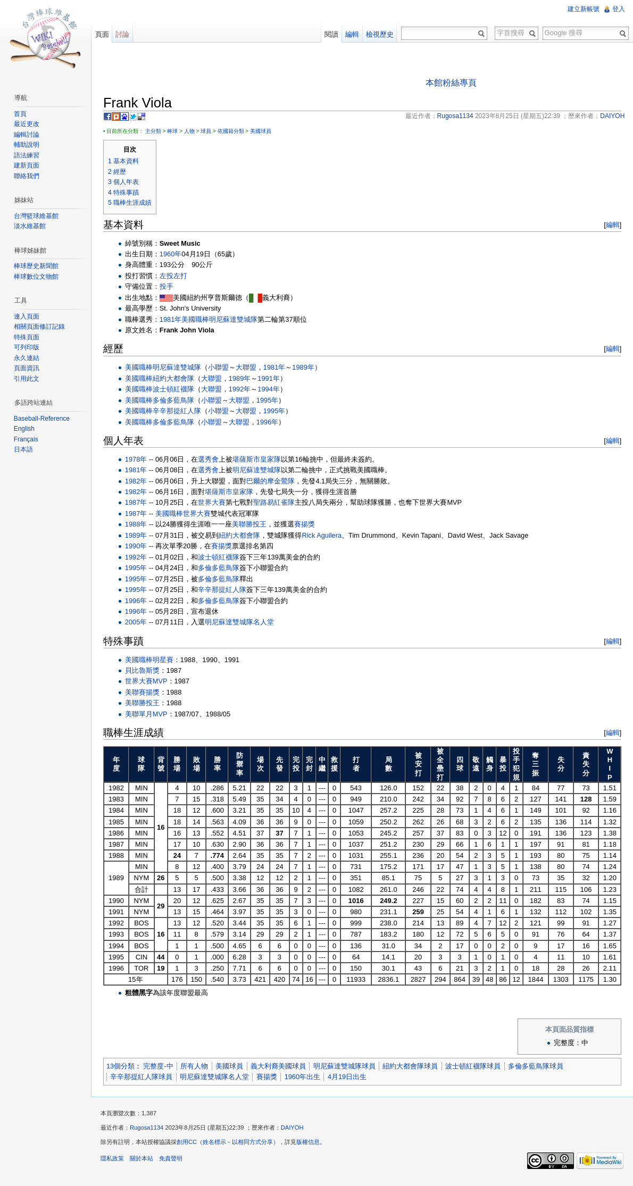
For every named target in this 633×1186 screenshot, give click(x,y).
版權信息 (311, 1145)
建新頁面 (27, 165)
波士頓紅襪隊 (177, 390)
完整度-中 (162, 1067)
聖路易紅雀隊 (278, 503)
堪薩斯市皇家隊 (261, 460)
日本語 (24, 449)
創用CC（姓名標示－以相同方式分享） (231, 1145)
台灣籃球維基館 (37, 216)
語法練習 (27, 155)
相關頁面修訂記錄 (40, 326)
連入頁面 (27, 316)
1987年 (140, 503)
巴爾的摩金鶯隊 (275, 482)
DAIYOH (296, 1130)
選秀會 (212, 460)
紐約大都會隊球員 (414, 1067)
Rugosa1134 (150, 1130)
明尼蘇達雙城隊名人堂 (243, 623)
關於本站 (145, 1161)
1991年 (272, 379)
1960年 (174, 254)
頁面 (104, 34)
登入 (618, 9)
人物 (193, 132)
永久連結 (27, 358)
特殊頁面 (27, 337)
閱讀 (330, 34)
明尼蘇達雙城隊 (237, 320)
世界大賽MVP (150, 682)
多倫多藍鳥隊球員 (539, 1067)
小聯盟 (222, 368)
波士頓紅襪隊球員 (476, 1067)
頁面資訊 (27, 368)
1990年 (140, 546)
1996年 (271, 423)
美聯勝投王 (253, 525)
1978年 (140, 460)
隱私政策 (116, 1161)
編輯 (611, 225)
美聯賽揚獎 (146, 693)
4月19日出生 (350, 1077)
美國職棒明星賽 (153, 660)
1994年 (272, 390)
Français (27, 439)
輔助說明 (27, 144)
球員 (209, 132)
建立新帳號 (583, 9)
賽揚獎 (308, 525)
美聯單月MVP (150, 715)
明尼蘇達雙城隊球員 (348, 1067)
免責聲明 (174, 1161)
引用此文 (27, 378)
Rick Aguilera (326, 536)
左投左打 (177, 276)
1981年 (174, 320)
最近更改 (27, 124)
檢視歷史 (379, 34)
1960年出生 (306, 1077)
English (25, 428)
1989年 (307, 368)
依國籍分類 (234, 132)
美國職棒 (199, 320)
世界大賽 (216, 503)
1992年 (243, 390)
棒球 (176, 132)
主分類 (157, 132)
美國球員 (264, 132)
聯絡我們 (27, 176)
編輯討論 (27, 134)
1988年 (140, 525)
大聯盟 (249, 368)
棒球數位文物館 (37, 276)
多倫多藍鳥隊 (177, 401)
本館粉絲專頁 (452, 83)
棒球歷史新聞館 (37, 266)
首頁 (21, 114)
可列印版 (27, 347)
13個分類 (124, 1067)
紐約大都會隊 (177, 379)
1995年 (271, 401)
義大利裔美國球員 (282, 1067)
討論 (125, 34)
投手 (170, 287)
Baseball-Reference (43, 418)
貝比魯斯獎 (146, 671)
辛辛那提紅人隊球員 (145, 1077)
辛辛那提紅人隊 (180, 411)
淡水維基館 (31, 226)
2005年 (140, 623)
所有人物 (198, 1067)
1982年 (140, 482)
